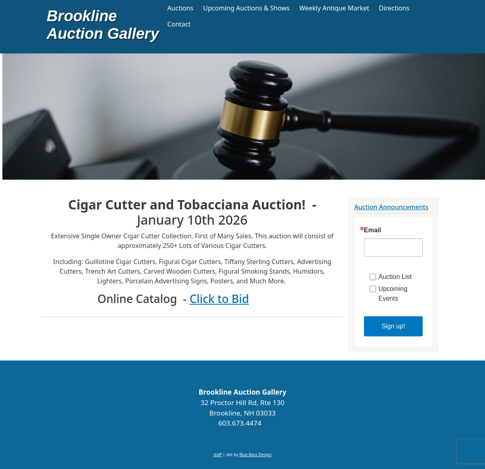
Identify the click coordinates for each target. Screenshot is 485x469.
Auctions (180, 8)
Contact (179, 24)
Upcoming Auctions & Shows (246, 8)
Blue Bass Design (255, 454)
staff (218, 454)
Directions (394, 8)
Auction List (395, 276)
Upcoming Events (392, 293)
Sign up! (393, 326)
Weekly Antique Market (334, 8)
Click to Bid (219, 298)
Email (372, 230)
